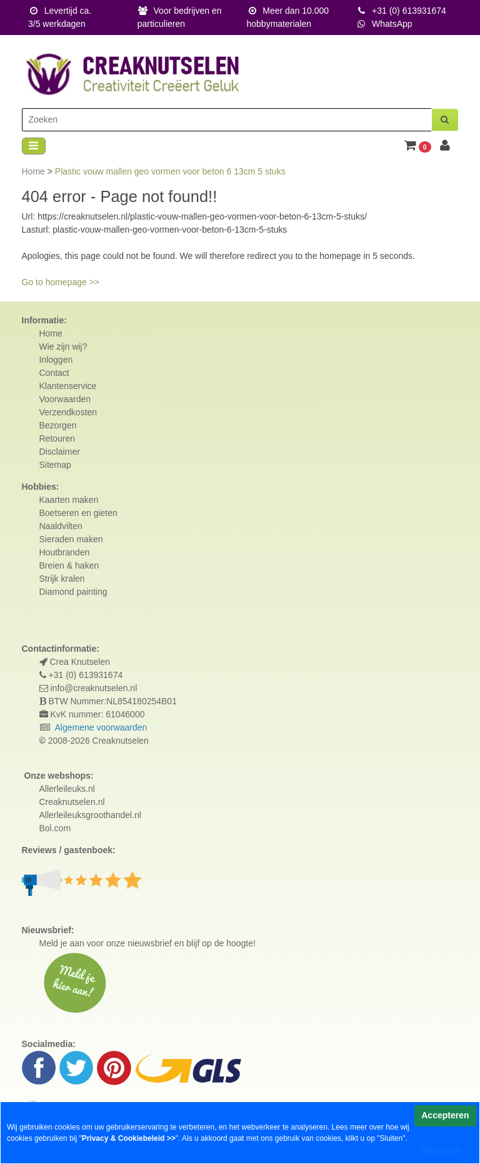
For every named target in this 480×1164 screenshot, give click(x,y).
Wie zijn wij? (63, 347)
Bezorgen (58, 425)
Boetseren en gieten (78, 513)
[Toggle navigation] (34, 146)
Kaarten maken (69, 500)
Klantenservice (68, 386)
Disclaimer (59, 452)
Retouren (57, 438)
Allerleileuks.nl (67, 789)
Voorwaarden (65, 399)
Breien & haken (69, 565)
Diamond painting (73, 592)
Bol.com (55, 828)
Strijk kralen (62, 579)
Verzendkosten (68, 412)
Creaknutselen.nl (72, 802)
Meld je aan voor (71, 943)
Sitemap (55, 465)
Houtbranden (64, 552)
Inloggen (56, 360)
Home (35, 171)
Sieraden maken (71, 539)
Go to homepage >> (61, 282)
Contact (54, 373)
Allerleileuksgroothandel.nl (90, 815)
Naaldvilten (60, 526)
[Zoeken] (227, 119)
